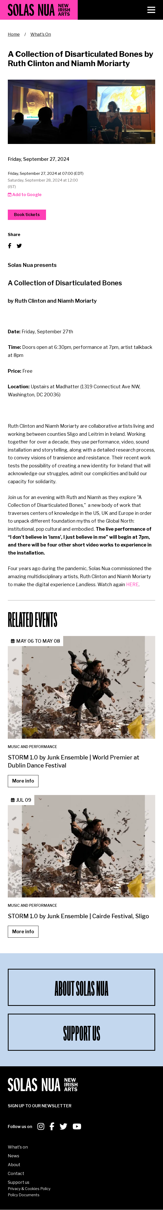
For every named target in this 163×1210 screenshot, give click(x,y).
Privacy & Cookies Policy (29, 1188)
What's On (40, 34)
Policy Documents (24, 1195)
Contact (16, 1173)
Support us (18, 1182)
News (13, 1155)
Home (14, 34)
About (14, 1164)
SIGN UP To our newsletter (39, 1105)
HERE (132, 584)
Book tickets (27, 214)
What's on (18, 1147)
